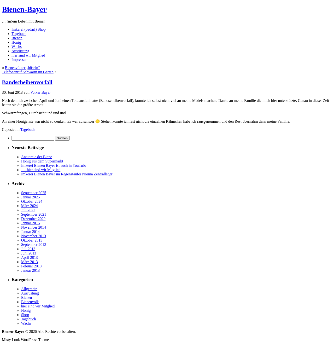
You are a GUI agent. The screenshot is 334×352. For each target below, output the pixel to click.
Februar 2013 (31, 266)
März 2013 (29, 262)
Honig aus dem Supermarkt (42, 161)
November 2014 (33, 227)
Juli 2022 (28, 210)
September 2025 (33, 193)
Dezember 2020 (33, 219)
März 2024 (29, 206)
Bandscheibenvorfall (27, 82)
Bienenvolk (30, 302)
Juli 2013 (28, 249)
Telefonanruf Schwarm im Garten (27, 72)
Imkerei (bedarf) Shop (29, 29)
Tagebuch (19, 34)
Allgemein (29, 289)
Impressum (20, 60)
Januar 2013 (30, 270)
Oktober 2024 (31, 201)
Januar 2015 (30, 223)
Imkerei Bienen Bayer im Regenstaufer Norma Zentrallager (66, 174)
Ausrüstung (20, 51)
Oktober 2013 (31, 240)
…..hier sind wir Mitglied (40, 170)
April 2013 (29, 257)
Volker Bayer (40, 92)
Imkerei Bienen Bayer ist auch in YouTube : (54, 165)
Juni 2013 (28, 253)
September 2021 (33, 214)
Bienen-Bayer (24, 9)
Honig (16, 42)
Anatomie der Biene (36, 157)
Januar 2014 (30, 232)
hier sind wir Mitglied (28, 55)
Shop (25, 315)
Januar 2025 (30, 197)
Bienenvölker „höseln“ (22, 68)
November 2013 (33, 236)
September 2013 (33, 244)
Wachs (17, 47)
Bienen (17, 38)
